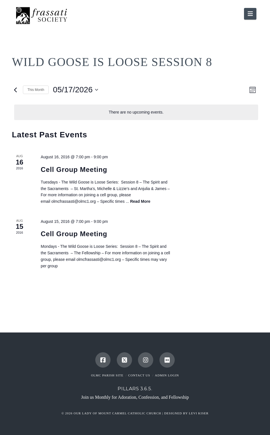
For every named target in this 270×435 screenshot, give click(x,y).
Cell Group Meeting (74, 169)
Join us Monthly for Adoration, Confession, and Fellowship (135, 397)
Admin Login (167, 375)
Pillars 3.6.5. (135, 388)
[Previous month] (15, 89)
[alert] (136, 112)
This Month (35, 90)
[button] (250, 14)
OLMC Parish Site (107, 375)
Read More (140, 201)
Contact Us (139, 375)
